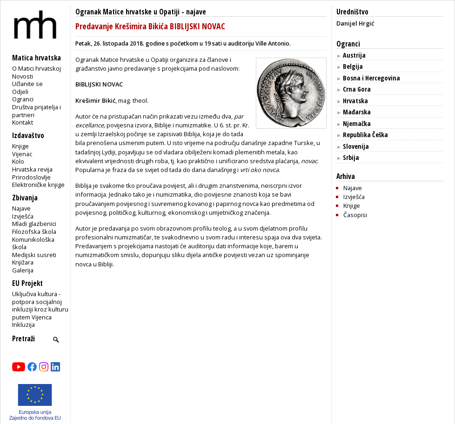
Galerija (22, 270)
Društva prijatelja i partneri (36, 111)
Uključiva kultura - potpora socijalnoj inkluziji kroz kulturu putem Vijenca (40, 305)
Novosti (22, 76)
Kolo (18, 161)
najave (196, 12)
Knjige (20, 146)
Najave (21, 208)
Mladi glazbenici (34, 223)
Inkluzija (23, 324)
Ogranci (22, 99)
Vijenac (22, 154)
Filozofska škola (34, 231)
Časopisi (355, 215)
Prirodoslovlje (31, 177)
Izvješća (22, 216)
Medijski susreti (34, 255)
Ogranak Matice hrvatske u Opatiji (127, 12)
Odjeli (20, 91)
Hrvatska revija (32, 169)
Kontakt (22, 122)
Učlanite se (27, 84)
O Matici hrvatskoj (36, 68)
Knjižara (22, 262)
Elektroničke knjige (38, 184)
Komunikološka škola (33, 243)
